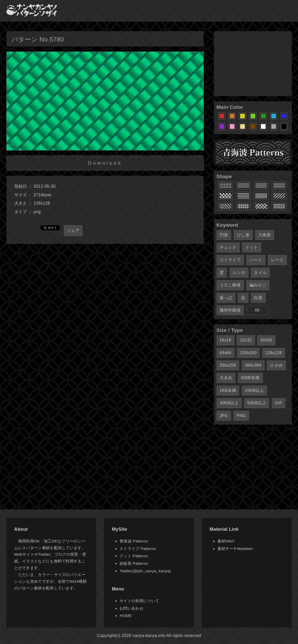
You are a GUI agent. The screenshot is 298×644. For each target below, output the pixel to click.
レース (277, 260)
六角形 (264, 235)
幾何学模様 (230, 310)
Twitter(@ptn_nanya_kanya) (145, 571)
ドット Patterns (134, 556)
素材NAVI (225, 541)
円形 (224, 235)
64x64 (225, 353)
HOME (126, 615)
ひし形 (243, 235)
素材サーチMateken (235, 548)
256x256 (228, 365)
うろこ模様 (230, 285)
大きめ (226, 377)
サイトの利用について (139, 601)
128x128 (273, 353)
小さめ (276, 365)
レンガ (239, 272)
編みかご (258, 285)
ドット (251, 247)
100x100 (248, 353)
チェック (228, 247)
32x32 (246, 340)
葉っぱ (226, 298)
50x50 (266, 340)
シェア (73, 230)
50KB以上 (256, 403)
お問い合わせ (131, 608)
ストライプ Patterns (138, 548)
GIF (278, 403)
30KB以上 (229, 403)
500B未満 (250, 377)
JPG (224, 415)
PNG (241, 415)
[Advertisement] (253, 63)
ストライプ (230, 260)
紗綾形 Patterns (134, 563)
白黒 (258, 298)
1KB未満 (228, 390)
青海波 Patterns (134, 541)
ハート (256, 260)
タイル (260, 272)
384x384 (253, 365)
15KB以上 (254, 390)
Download (105, 163)
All (257, 310)
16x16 (225, 340)
